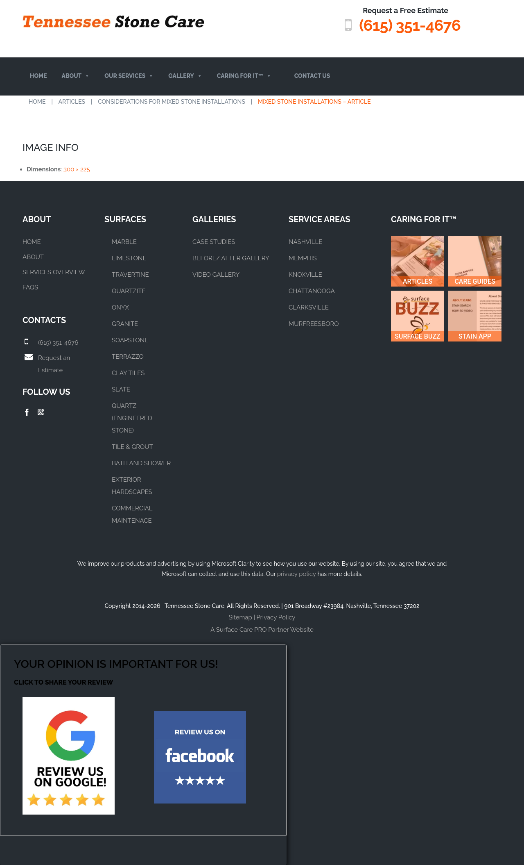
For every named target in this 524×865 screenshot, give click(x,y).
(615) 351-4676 (409, 25)
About (76, 76)
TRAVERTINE (130, 274)
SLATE (121, 389)
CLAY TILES (128, 372)
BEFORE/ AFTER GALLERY (230, 258)
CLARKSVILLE (309, 307)
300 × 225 (76, 169)
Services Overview (54, 271)
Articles (72, 101)
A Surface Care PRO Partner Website (261, 629)
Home (38, 76)
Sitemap (240, 617)
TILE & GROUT (132, 446)
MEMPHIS (303, 258)
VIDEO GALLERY (215, 274)
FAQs (30, 287)
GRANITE (125, 323)
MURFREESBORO (314, 323)
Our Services (129, 76)
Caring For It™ (244, 76)
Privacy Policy (275, 617)
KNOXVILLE (305, 274)
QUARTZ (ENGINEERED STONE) (132, 418)
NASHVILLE (305, 241)
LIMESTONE (129, 258)
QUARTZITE (129, 290)
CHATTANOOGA (312, 290)
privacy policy (296, 573)
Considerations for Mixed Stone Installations (171, 101)
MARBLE (124, 241)
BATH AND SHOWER (141, 463)
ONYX (120, 307)
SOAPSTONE (130, 340)
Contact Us (312, 76)
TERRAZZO (128, 356)
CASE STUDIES (213, 241)
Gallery (185, 76)
